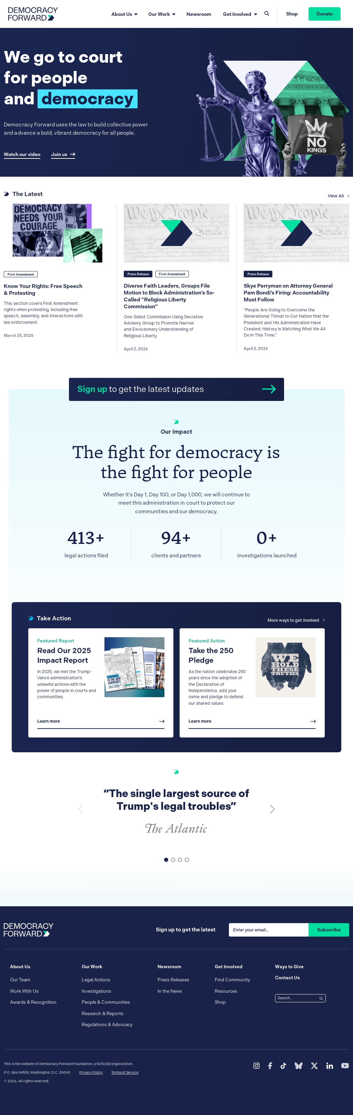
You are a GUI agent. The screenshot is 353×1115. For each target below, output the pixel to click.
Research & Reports (102, 1013)
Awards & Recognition (33, 1002)
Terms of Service (125, 1072)
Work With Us (24, 991)
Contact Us (287, 977)
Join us (63, 154)
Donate (324, 14)
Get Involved (237, 14)
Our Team (20, 979)
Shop (292, 14)
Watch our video (22, 154)
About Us (121, 14)
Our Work (159, 14)
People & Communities (106, 1002)
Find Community (232, 979)
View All (338, 201)
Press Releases (173, 979)
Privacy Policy (91, 1072)
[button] (272, 809)
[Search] (321, 997)
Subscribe (329, 929)
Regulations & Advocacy (107, 1024)
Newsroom (198, 14)
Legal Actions (96, 979)
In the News (170, 991)
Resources (226, 991)
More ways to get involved (296, 620)
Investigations (96, 991)
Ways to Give (289, 966)
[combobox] (296, 998)
